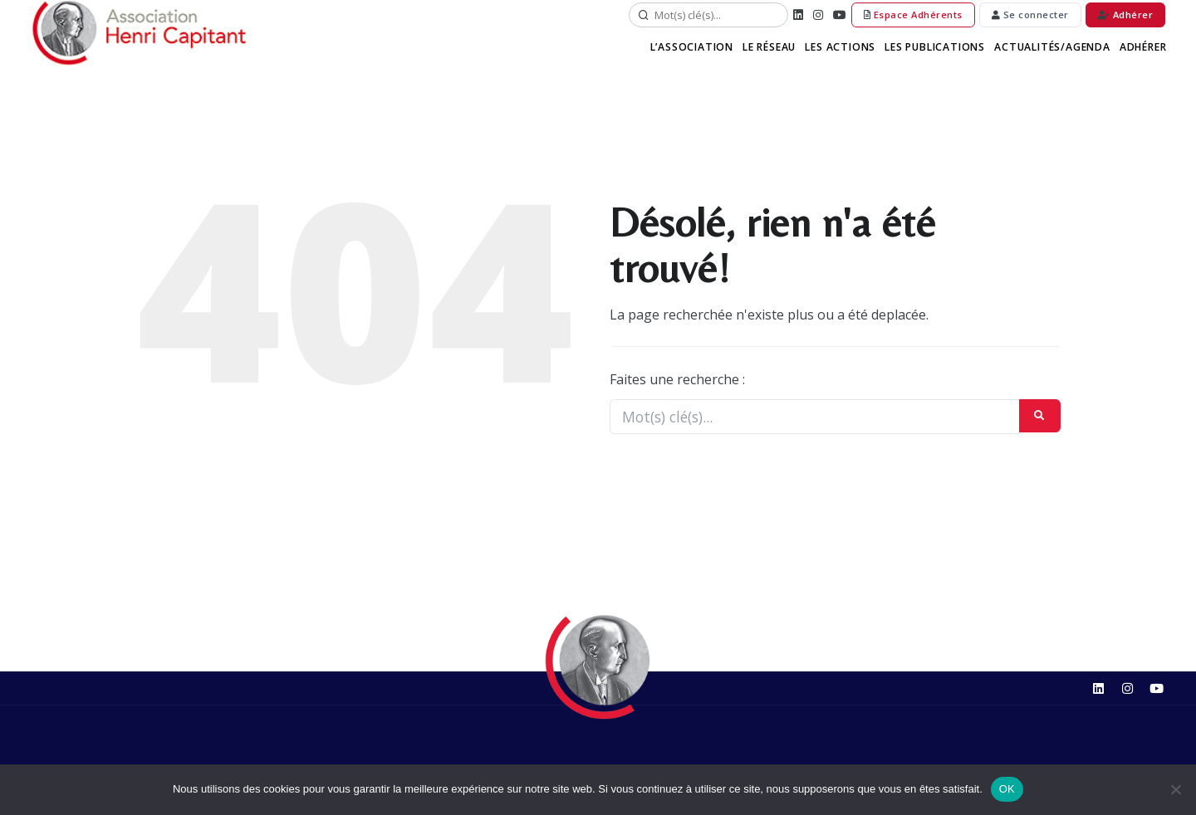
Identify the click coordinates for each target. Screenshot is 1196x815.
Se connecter (1030, 14)
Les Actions (843, 47)
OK (1007, 789)
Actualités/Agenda (1053, 47)
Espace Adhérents (913, 14)
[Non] (1175, 789)
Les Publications (937, 47)
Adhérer (1126, 14)
